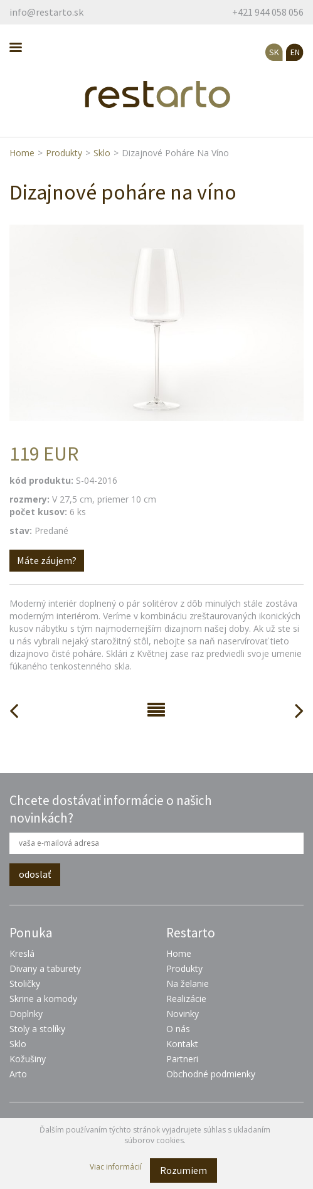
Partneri (182, 1059)
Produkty (64, 153)
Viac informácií (116, 1166)
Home (21, 153)
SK (274, 52)
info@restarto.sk (46, 12)
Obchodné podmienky (210, 1074)
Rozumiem (183, 1170)
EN (295, 52)
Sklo (101, 153)
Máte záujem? (47, 560)
